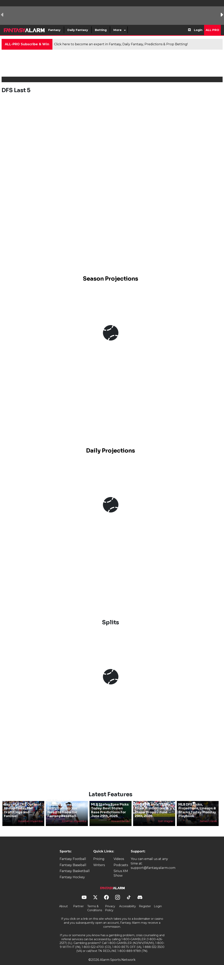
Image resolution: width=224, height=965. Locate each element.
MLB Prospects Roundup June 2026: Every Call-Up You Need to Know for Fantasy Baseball (64, 801)
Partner (78, 899)
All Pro (212, 30)
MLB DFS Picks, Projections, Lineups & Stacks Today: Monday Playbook (197, 804)
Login (198, 30)
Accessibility (127, 899)
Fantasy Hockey (72, 870)
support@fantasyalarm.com (153, 861)
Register (145, 899)
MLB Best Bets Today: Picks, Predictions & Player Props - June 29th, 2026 (153, 804)
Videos (119, 852)
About (63, 899)
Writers (99, 858)
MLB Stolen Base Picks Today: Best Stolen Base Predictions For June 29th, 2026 (110, 804)
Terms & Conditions (94, 901)
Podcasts (121, 858)
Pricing (98, 852)
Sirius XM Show (121, 867)
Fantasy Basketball (75, 864)
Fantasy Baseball (73, 858)
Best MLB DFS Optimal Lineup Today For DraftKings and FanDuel (22, 804)
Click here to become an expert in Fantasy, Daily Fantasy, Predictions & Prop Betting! (121, 44)
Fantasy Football (73, 852)
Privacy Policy (110, 901)
